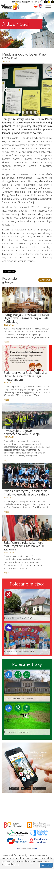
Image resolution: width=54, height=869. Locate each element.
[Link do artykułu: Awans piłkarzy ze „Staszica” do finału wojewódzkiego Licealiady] (27, 476)
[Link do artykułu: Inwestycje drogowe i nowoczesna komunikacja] (27, 416)
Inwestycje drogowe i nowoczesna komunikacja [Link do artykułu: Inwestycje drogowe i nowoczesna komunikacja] (22, 432)
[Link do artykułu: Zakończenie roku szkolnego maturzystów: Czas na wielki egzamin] (27, 528)
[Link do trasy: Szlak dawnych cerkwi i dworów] (27, 686)
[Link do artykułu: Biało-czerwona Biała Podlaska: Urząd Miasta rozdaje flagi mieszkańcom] (27, 358)
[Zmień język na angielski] (40, 6)
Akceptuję (46, 865)
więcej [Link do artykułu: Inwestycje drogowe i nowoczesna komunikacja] (7, 460)
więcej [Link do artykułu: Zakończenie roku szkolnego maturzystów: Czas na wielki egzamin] (7, 572)
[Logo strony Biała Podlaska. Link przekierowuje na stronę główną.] (10, 5)
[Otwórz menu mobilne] (48, 6)
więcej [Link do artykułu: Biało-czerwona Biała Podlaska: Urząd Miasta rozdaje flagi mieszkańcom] (7, 399)
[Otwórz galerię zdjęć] (27, 90)
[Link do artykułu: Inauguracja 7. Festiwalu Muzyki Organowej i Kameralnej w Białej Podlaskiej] (27, 300)
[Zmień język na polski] (36, 6)
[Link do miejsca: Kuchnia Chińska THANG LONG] (27, 605)
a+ (35, 1)
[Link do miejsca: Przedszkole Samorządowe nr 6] (27, 639)
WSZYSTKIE (45, 280)
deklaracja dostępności (22, 1)
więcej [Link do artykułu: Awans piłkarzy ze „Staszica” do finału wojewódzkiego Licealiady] (7, 511)
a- (39, 1)
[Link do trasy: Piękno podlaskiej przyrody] (27, 719)
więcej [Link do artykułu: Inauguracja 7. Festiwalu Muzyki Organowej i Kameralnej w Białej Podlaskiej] (7, 341)
